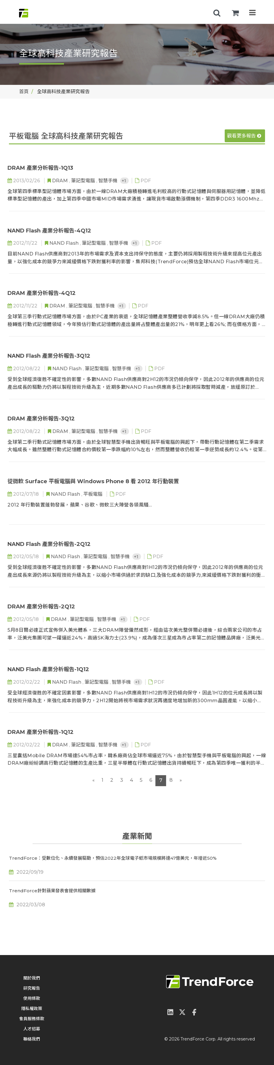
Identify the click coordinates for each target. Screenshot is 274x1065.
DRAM (60, 180)
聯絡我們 (31, 1039)
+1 (124, 180)
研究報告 (31, 988)
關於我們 (31, 978)
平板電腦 (93, 494)
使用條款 (31, 998)
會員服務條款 (31, 1018)
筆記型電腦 (83, 180)
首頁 (24, 91)
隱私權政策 (31, 1008)
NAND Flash (64, 243)
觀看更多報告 (244, 136)
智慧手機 (108, 180)
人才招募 (31, 1029)
